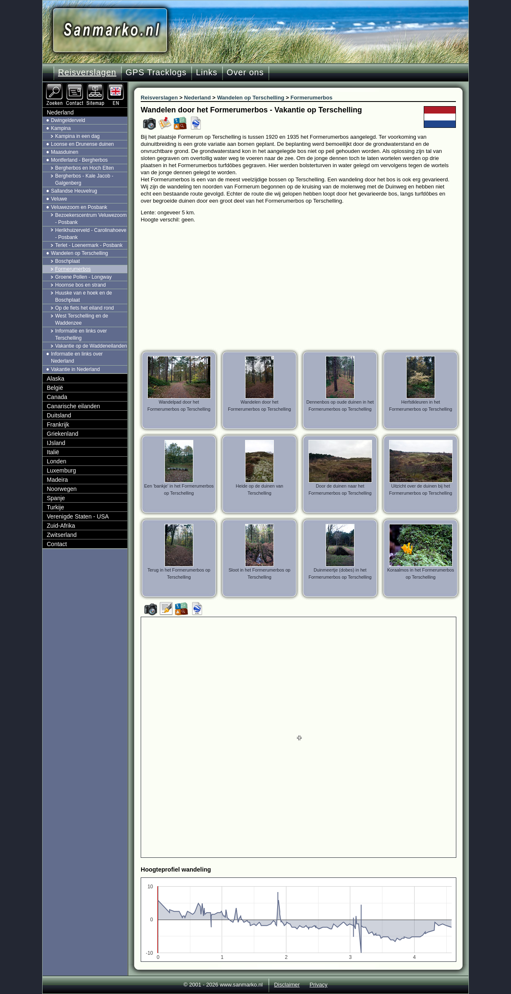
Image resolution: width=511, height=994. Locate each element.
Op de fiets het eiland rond (84, 308)
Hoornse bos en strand (80, 285)
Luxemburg (61, 470)
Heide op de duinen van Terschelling (259, 489)
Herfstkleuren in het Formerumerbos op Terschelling (420, 405)
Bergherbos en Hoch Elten (84, 168)
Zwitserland (62, 534)
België (55, 387)
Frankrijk (58, 424)
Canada (57, 397)
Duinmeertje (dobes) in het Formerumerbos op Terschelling (340, 573)
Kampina (61, 128)
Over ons (245, 72)
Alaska (55, 378)
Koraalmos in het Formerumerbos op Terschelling (420, 573)
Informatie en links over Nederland (77, 357)
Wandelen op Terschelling (79, 253)
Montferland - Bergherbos (79, 160)
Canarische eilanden (73, 406)
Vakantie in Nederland (75, 369)
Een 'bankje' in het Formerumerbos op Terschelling (179, 489)
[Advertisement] (304, 285)
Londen (56, 461)
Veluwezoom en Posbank (79, 207)
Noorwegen (62, 489)
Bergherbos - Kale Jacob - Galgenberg (84, 179)
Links (207, 72)
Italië (53, 452)
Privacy (318, 984)
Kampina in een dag (77, 136)
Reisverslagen (87, 72)
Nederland (60, 112)
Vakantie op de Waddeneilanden (91, 346)
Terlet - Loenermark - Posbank (88, 245)
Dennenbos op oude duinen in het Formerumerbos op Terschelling (340, 405)
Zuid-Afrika (61, 525)
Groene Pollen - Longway (83, 277)
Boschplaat (67, 261)
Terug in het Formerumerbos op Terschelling (178, 573)
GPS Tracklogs (156, 72)
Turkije (55, 507)
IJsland (56, 443)
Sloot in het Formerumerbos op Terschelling (259, 573)
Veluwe (59, 199)
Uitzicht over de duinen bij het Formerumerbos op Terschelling (420, 489)
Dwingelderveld (68, 120)
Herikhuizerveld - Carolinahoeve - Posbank (90, 233)
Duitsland (59, 415)
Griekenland (62, 433)
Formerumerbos (73, 269)
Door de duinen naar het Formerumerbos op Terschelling (340, 489)
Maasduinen (64, 152)
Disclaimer (287, 984)
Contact (57, 544)
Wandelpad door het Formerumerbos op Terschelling (178, 405)
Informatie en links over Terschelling (81, 334)
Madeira (57, 479)
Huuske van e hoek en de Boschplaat (83, 296)
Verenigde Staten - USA (78, 516)
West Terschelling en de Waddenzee (81, 319)
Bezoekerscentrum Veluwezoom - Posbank (90, 218)
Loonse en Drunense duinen (82, 144)
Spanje (56, 498)
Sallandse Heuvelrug (74, 191)
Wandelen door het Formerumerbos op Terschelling (259, 405)
